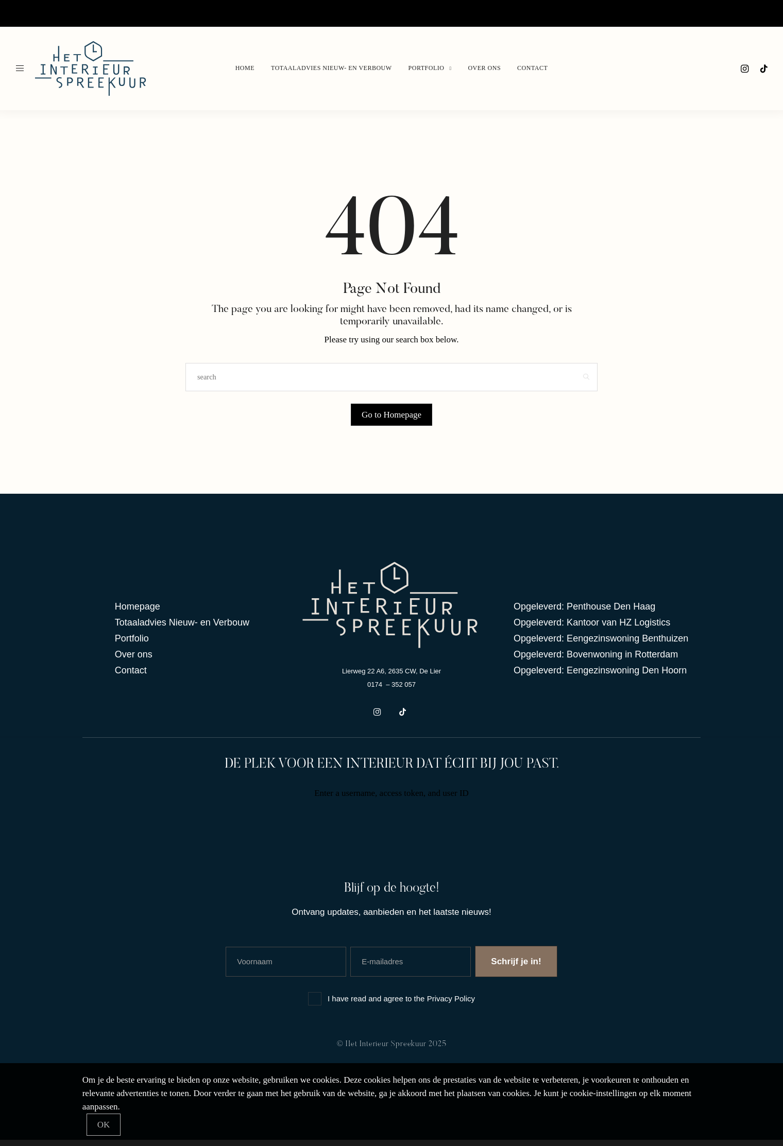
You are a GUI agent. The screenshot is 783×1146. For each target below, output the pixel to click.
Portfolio (170, 13)
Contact (243, 13)
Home (22, 13)
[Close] (104, 1125)
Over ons (208, 13)
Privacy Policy (451, 1004)
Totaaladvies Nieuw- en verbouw (92, 13)
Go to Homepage (391, 415)
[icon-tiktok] (763, 68)
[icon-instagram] (744, 68)
